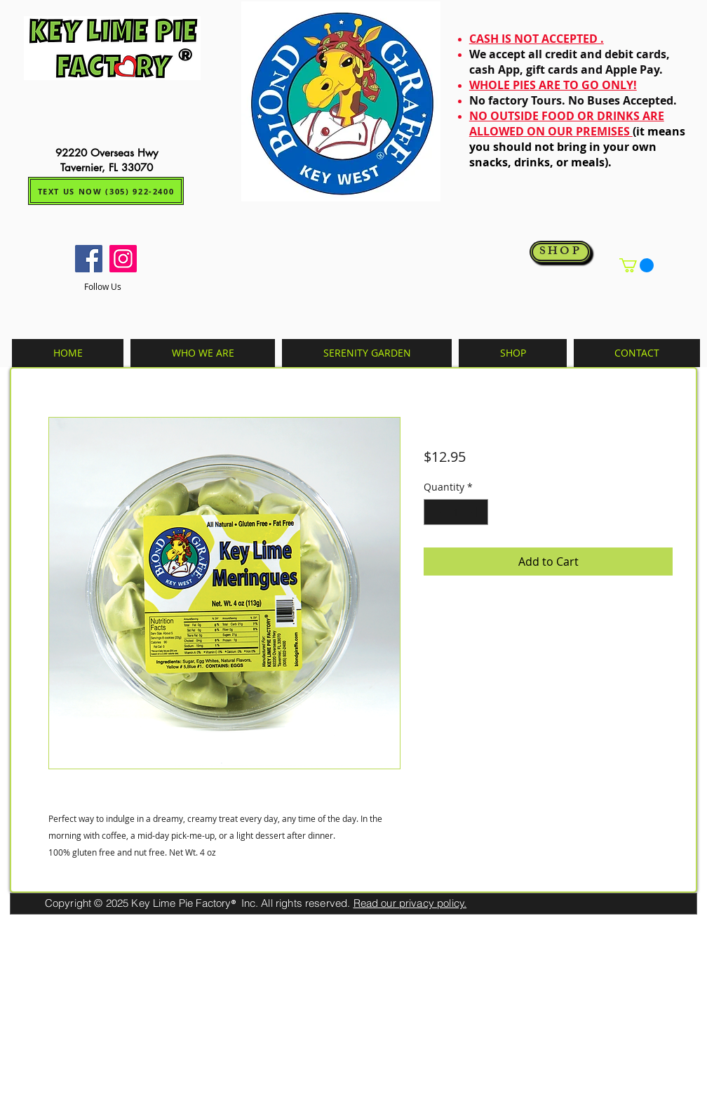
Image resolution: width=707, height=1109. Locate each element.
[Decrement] (434, 512)
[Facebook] (88, 258)
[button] (636, 265)
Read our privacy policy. (410, 903)
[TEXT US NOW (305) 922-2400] (106, 191)
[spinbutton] (456, 512)
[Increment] (477, 512)
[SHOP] (560, 252)
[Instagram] (123, 258)
